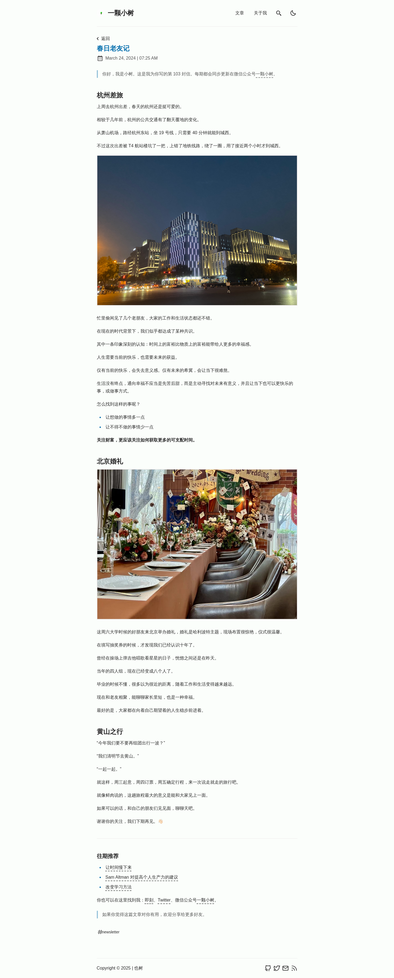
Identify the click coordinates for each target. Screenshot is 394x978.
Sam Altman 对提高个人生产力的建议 (142, 877)
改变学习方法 (119, 887)
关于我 (260, 13)
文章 (239, 13)
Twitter (164, 900)
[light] (293, 13)
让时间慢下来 (119, 867)
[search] (279, 13)
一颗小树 (115, 13)
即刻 (149, 900)
